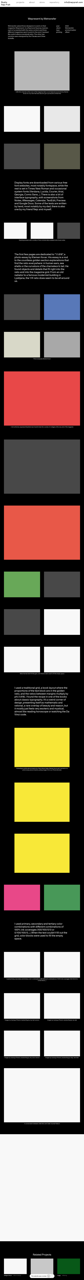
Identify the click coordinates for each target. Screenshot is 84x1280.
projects (20, 2)
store (42, 2)
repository (54, 2)
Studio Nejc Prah (5, 3)
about (32, 2)
